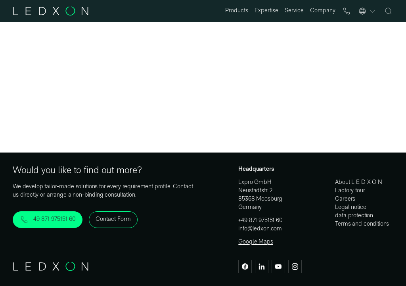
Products (236, 11)
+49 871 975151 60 (260, 221)
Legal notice (350, 208)
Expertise (266, 11)
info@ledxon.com (260, 229)
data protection (354, 216)
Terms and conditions (362, 224)
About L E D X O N (358, 183)
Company (322, 11)
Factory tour (350, 191)
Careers (345, 199)
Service (294, 11)
